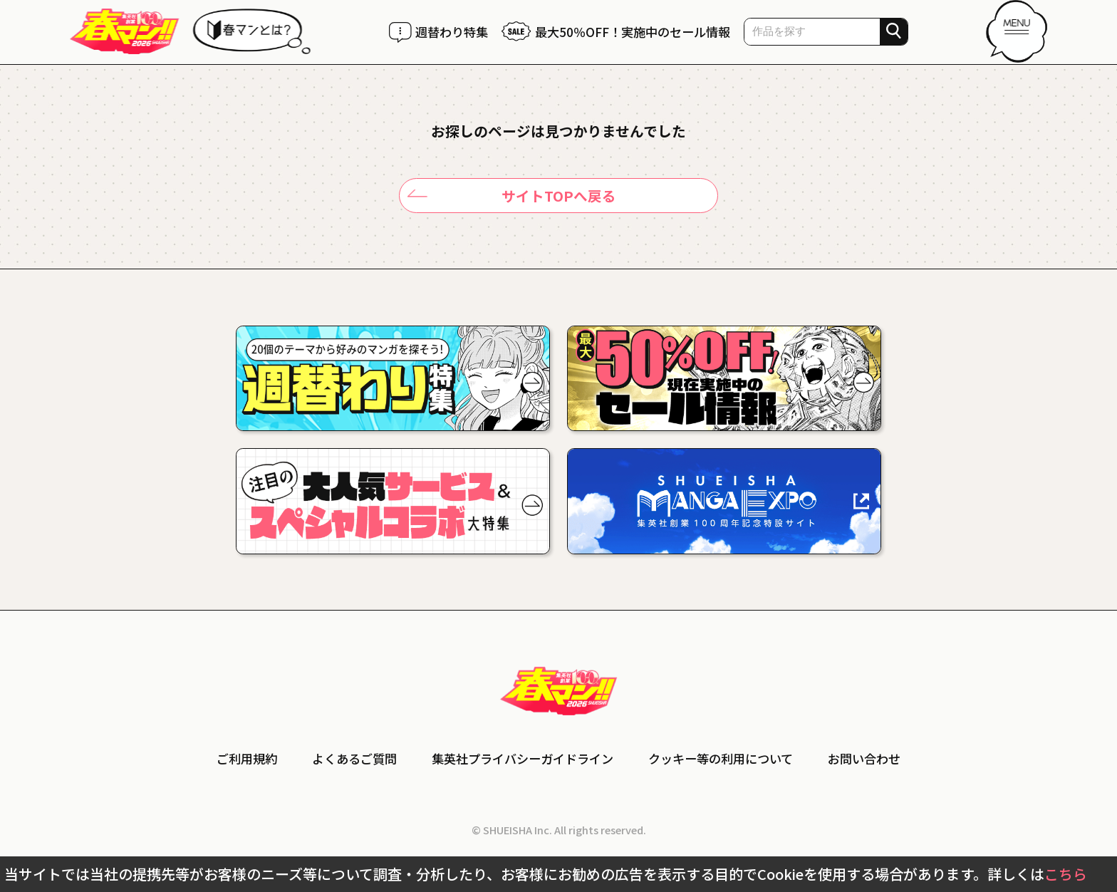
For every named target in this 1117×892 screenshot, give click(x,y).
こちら (1065, 874)
